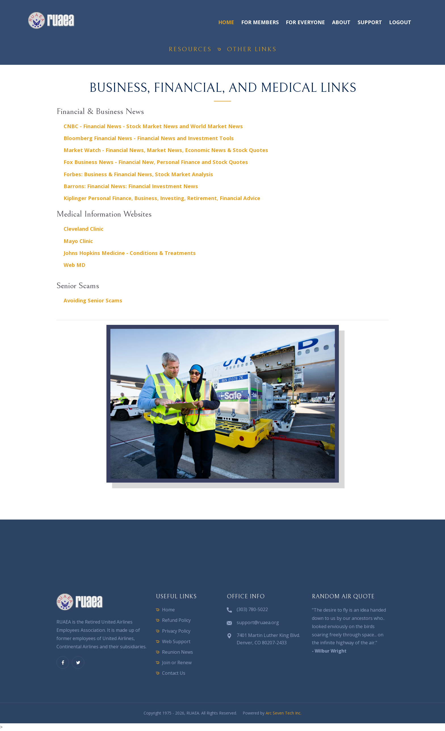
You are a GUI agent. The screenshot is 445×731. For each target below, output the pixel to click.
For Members (260, 22)
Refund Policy (176, 620)
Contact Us (173, 673)
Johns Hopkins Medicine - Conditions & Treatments (130, 252)
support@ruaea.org (258, 622)
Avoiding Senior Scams (93, 300)
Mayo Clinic (78, 240)
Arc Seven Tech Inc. (283, 713)
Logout (400, 22)
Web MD (74, 264)
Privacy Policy (176, 631)
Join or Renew (177, 662)
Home (226, 22)
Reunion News (177, 652)
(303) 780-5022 (252, 609)
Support (370, 22)
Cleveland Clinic (83, 228)
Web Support (176, 641)
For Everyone (305, 22)
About (341, 22)
